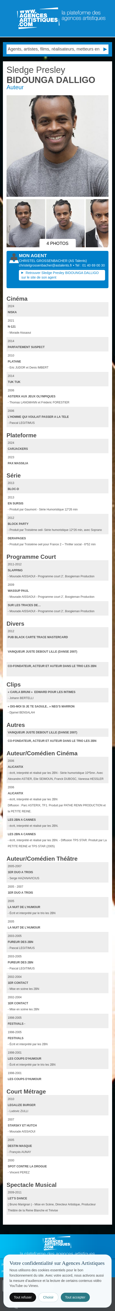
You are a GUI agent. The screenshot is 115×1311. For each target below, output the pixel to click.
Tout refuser (23, 1297)
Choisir (48, 1297)
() (78, 261)
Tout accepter (75, 1297)
